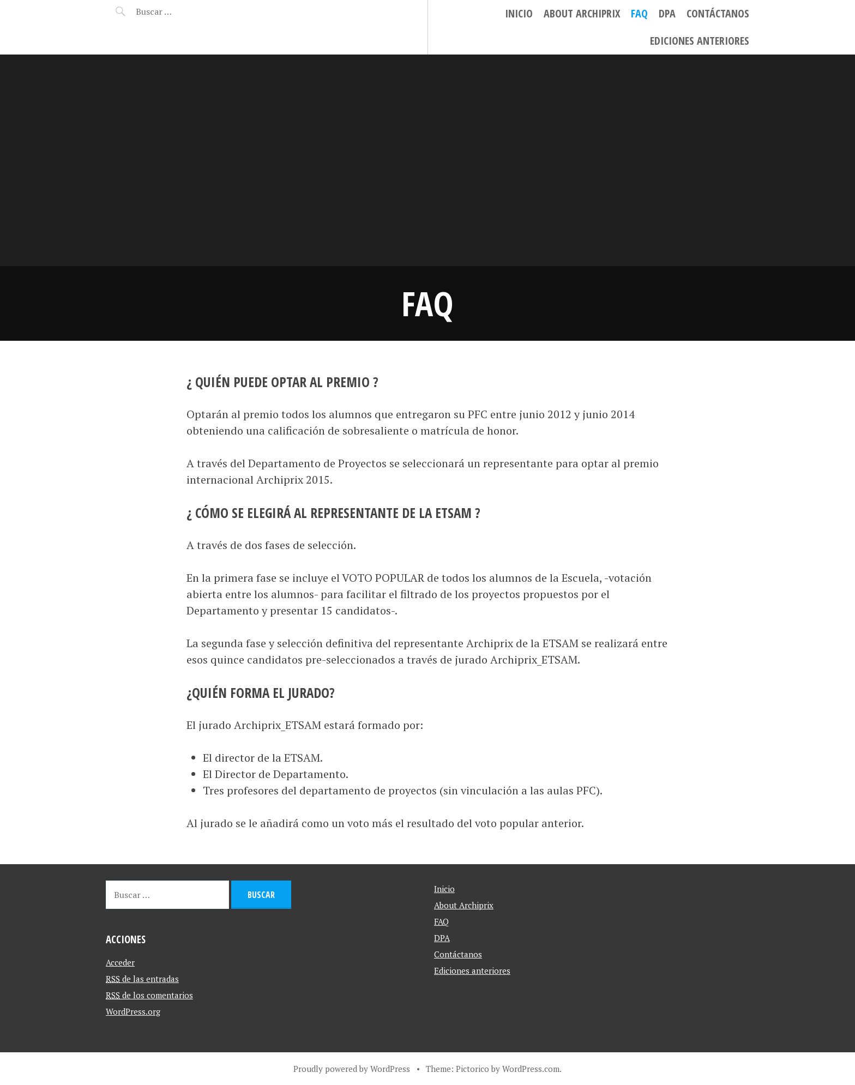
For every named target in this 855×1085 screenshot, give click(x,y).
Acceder (120, 962)
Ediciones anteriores (699, 40)
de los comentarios (149, 995)
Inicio (519, 13)
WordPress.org (133, 1011)
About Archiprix (582, 13)
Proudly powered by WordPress (351, 1068)
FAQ (639, 13)
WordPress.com (530, 1068)
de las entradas (142, 978)
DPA (667, 13)
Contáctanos (718, 13)
